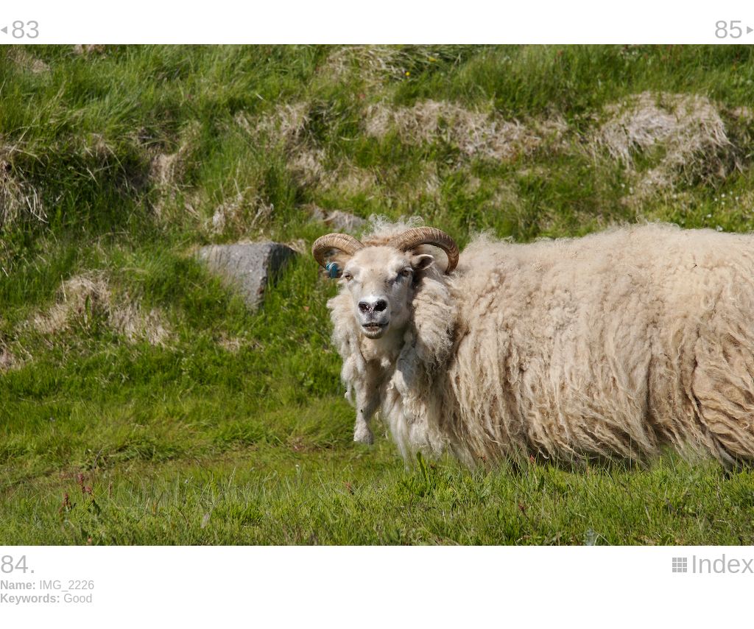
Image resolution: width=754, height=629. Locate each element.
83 (25, 29)
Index (722, 563)
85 (728, 29)
